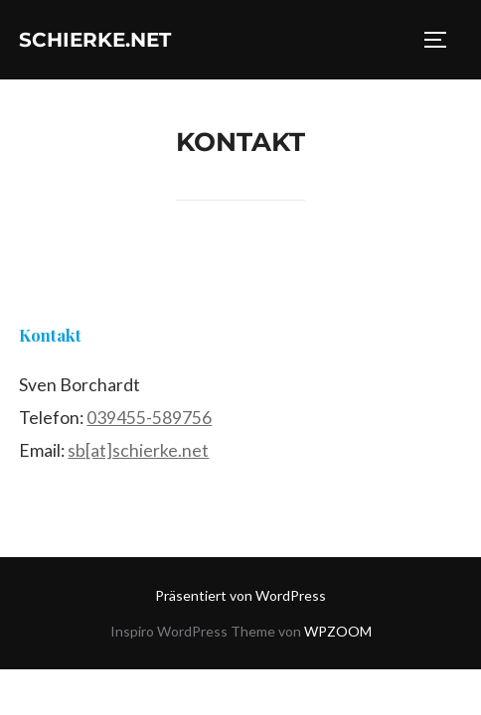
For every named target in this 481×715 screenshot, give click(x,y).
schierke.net (95, 40)
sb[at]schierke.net (138, 450)
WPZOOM (338, 631)
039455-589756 (149, 417)
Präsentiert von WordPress (240, 595)
